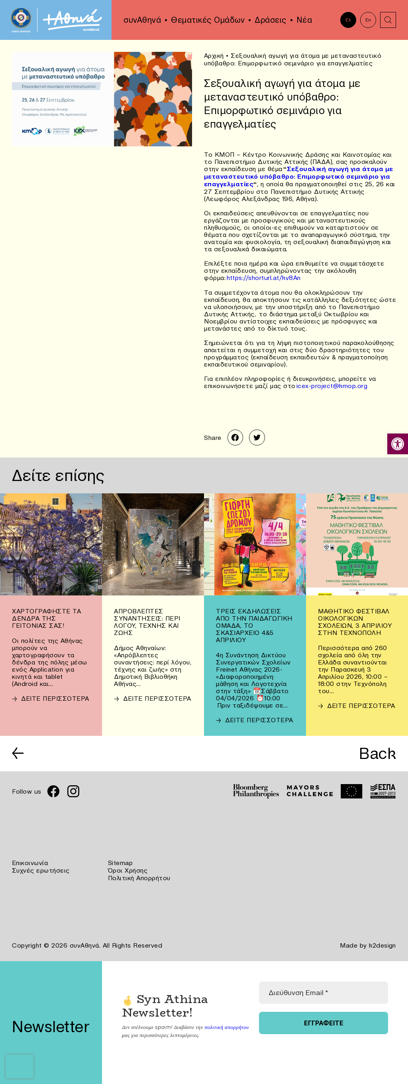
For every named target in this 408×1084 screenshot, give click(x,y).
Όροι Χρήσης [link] (128, 868)
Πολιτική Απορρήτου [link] (139, 875)
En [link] (368, 20)
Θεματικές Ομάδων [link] (208, 20)
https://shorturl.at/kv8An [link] (264, 276)
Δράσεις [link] (270, 20)
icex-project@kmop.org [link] (332, 384)
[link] (397, 444)
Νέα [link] (304, 20)
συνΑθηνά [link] (142, 20)
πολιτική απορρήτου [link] (226, 1023)
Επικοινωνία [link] (30, 861)
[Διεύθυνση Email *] (323, 989)
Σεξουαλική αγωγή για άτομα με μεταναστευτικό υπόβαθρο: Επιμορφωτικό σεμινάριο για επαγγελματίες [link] (298, 175)
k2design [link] (382, 942)
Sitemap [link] (120, 861)
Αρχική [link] (214, 55)
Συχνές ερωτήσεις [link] (41, 868)
